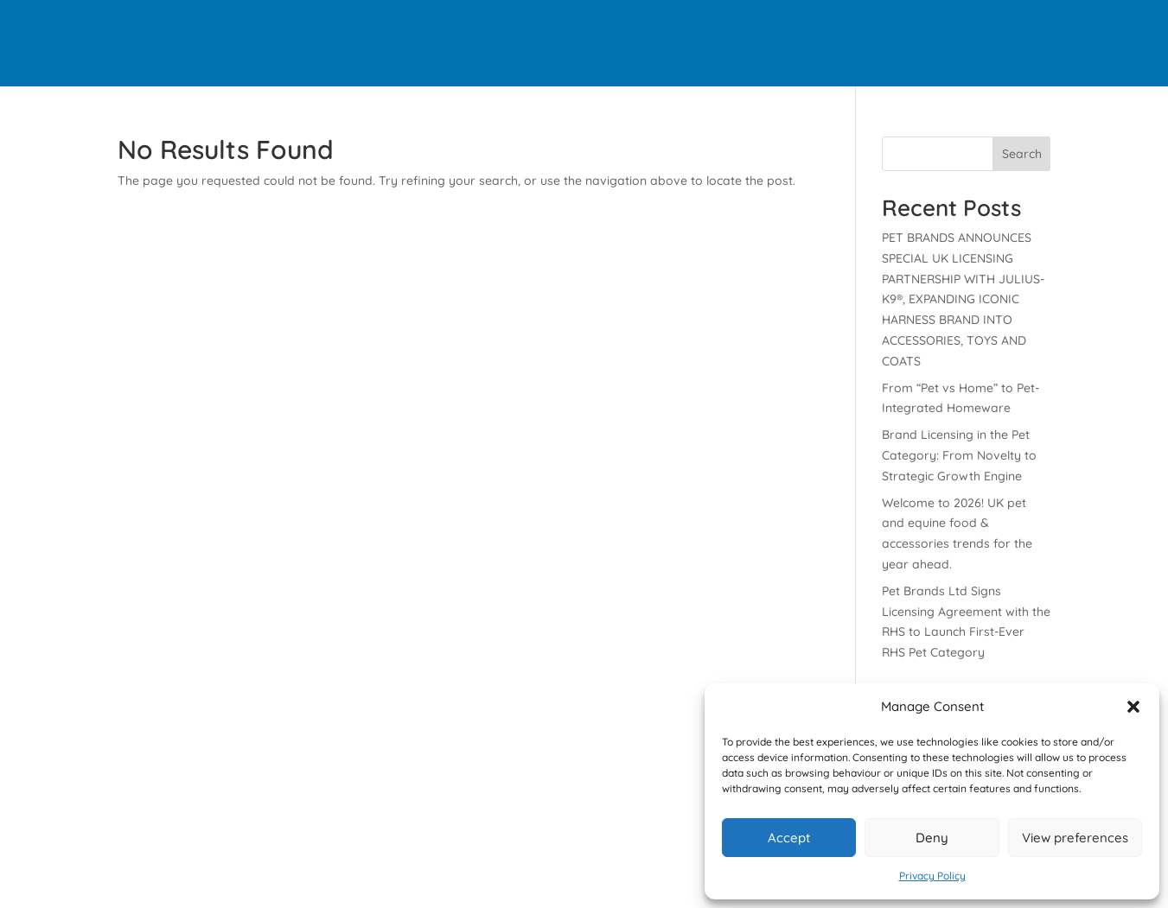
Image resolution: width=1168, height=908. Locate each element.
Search (1022, 154)
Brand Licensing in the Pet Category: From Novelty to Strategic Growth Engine (959, 455)
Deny (932, 837)
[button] (1133, 706)
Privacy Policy (932, 875)
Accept (789, 837)
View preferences (1075, 837)
